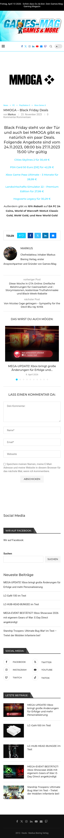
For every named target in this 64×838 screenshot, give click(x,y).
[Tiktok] (45, 677)
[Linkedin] (33, 46)
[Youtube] (37, 46)
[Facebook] (22, 46)
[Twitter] (25, 46)
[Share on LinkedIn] (45, 235)
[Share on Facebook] (30, 235)
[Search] (51, 46)
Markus (12, 114)
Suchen (7, 553)
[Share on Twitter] (37, 235)
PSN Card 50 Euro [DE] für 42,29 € (32, 167)
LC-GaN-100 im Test (14, 595)
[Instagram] (30, 46)
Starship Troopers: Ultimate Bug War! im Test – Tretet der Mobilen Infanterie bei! (43, 790)
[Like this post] (22, 235)
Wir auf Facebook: (13, 540)
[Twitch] (45, 46)
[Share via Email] (53, 235)
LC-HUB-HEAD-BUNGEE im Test (21, 604)
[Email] (41, 46)
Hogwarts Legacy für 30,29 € (32, 198)
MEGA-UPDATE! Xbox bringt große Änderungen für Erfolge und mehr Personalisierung (43, 709)
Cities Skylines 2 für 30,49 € (32, 159)
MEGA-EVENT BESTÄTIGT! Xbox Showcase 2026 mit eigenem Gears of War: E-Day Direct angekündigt (31, 617)
